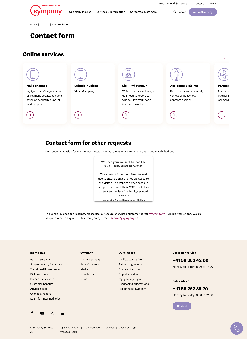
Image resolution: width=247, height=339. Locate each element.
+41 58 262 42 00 (190, 260)
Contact (199, 3)
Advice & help (39, 289)
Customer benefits (41, 284)
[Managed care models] (125, 115)
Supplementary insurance (46, 264)
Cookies (110, 327)
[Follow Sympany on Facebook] (33, 313)
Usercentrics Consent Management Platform (124, 200)
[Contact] (236, 328)
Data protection (92, 327)
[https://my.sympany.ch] (30, 115)
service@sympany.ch (124, 218)
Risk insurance (39, 274)
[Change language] (212, 3)
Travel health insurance (45, 269)
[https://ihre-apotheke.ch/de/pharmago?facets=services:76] (221, 115)
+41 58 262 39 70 (190, 288)
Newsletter (87, 274)
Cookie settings (127, 327)
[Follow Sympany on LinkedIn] (63, 313)
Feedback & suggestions (134, 284)
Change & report (40, 293)
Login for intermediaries (45, 298)
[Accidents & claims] (173, 115)
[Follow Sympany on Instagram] (53, 313)
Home (31, 9)
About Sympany (90, 259)
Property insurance (42, 279)
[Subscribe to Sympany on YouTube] (43, 313)
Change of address (130, 269)
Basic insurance (40, 259)
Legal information (69, 327)
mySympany (205, 12)
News (83, 279)
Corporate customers (143, 12)
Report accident (129, 274)
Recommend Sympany (173, 3)
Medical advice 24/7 (131, 259)
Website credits (68, 331)
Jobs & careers (89, 264)
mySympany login (130, 279)
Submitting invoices (131, 264)
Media (84, 269)
